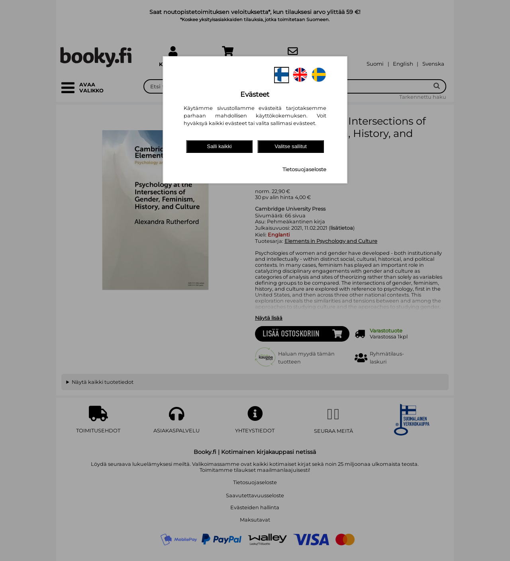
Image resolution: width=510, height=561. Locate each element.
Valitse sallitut (291, 146)
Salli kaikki (219, 146)
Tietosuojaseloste (304, 169)
